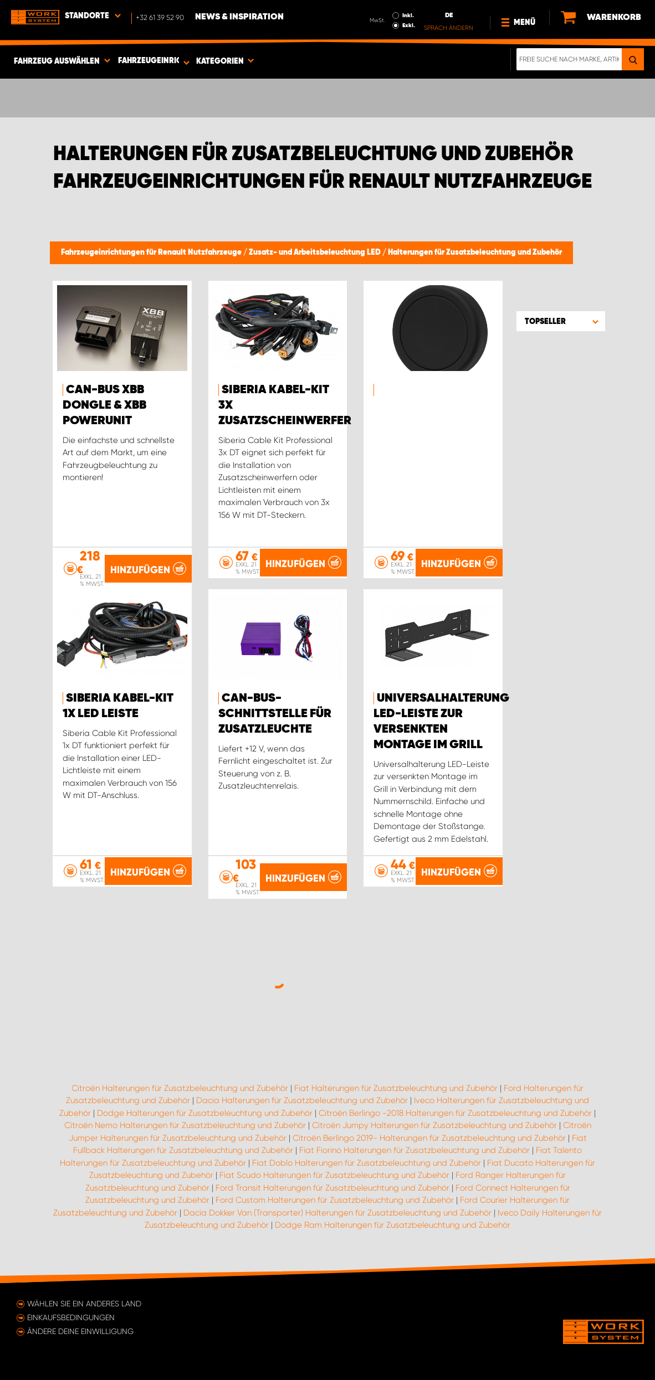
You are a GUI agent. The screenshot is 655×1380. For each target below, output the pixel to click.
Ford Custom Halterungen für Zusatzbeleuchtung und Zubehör (335, 1200)
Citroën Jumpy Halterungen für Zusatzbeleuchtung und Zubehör (434, 1125)
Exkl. (408, 25)
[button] (560, 321)
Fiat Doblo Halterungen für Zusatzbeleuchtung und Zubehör (366, 1163)
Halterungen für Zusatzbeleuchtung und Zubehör (475, 252)
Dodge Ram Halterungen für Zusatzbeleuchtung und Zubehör (392, 1225)
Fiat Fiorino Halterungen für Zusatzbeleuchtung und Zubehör (414, 1150)
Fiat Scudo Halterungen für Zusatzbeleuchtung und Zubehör (334, 1175)
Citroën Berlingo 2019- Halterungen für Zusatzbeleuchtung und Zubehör (429, 1138)
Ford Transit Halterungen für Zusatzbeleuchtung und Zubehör (332, 1188)
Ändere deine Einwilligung (80, 1331)
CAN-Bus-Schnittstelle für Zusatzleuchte (274, 713)
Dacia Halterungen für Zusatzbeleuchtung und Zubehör (302, 1100)
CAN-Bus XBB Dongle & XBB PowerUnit (104, 405)
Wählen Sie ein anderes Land (84, 1303)
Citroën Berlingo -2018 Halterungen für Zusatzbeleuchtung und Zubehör (455, 1113)
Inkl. (408, 15)
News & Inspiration (239, 17)
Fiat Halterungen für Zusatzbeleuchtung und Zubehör (396, 1088)
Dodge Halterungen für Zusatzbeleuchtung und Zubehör (205, 1113)
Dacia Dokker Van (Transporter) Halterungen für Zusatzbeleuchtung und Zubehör (337, 1213)
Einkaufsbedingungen (71, 1317)
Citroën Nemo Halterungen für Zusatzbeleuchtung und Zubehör (185, 1125)
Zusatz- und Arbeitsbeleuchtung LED (315, 252)
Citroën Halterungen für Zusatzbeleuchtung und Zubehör (179, 1088)
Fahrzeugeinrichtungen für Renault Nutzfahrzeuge (152, 252)
